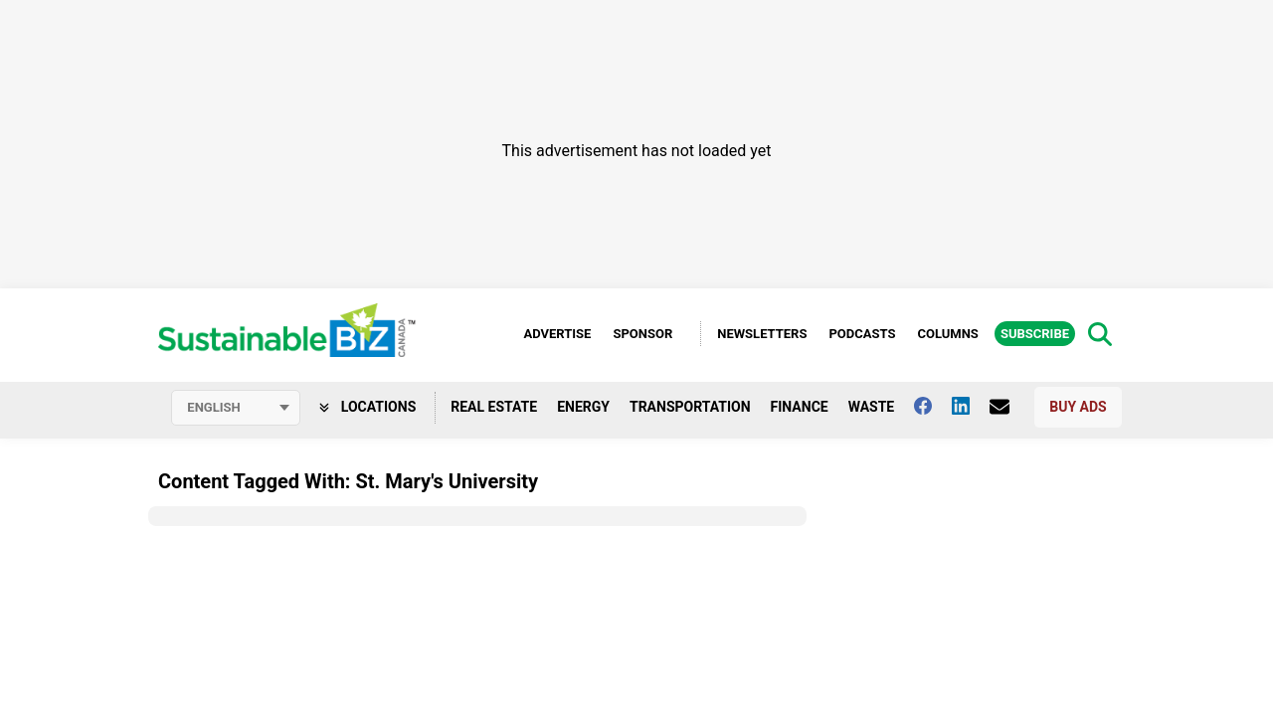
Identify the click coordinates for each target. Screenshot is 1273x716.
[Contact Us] (1009, 407)
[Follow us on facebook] (933, 406)
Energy (583, 407)
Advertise (557, 333)
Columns (947, 333)
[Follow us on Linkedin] (971, 406)
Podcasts (861, 333)
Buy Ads (1077, 407)
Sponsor (642, 333)
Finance (799, 407)
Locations (367, 407)
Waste (871, 407)
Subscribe (1034, 333)
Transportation (690, 407)
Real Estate (494, 407)
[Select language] (235, 408)
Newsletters (762, 333)
